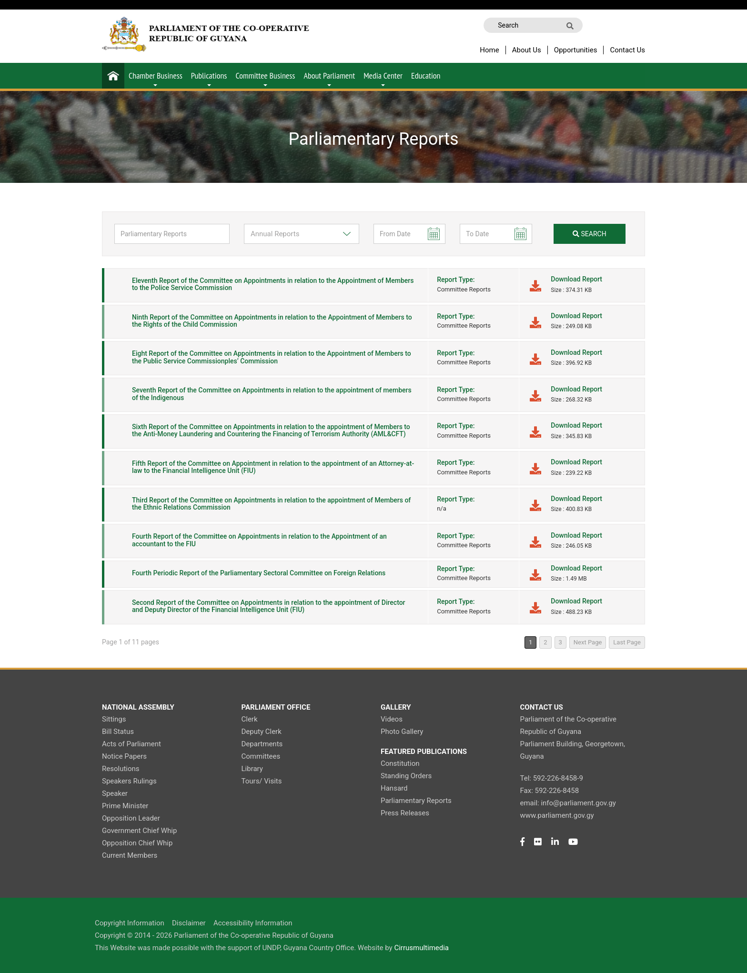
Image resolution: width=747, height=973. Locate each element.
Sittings (114, 719)
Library (252, 768)
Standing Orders (406, 776)
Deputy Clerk (262, 731)
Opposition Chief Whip (137, 843)
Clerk (250, 719)
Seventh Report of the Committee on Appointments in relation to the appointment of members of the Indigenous (272, 393)
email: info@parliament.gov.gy (568, 803)
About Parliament (329, 78)
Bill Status (118, 731)
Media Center (383, 78)
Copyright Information (129, 923)
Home (489, 50)
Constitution (400, 763)
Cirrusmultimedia (421, 947)
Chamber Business (155, 78)
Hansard (394, 788)
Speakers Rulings (129, 781)
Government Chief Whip (139, 830)
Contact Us (627, 50)
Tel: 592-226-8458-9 (551, 778)
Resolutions (121, 768)
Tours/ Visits (262, 781)
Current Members (129, 855)
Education (425, 75)
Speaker (115, 793)
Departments (262, 744)
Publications (209, 78)
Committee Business (265, 78)
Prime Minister (125, 806)
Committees (261, 756)
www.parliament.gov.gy (557, 815)
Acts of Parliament (131, 744)
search (589, 234)
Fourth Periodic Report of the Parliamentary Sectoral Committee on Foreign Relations (258, 573)
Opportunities (575, 50)
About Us (526, 50)
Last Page (627, 642)
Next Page (588, 642)
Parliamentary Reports (416, 800)
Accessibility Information (253, 923)
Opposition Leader (131, 818)
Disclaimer (189, 923)
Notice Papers (124, 756)
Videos (392, 719)
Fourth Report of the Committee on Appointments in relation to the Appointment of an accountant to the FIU (259, 539)
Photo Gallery (402, 731)
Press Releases (405, 813)
